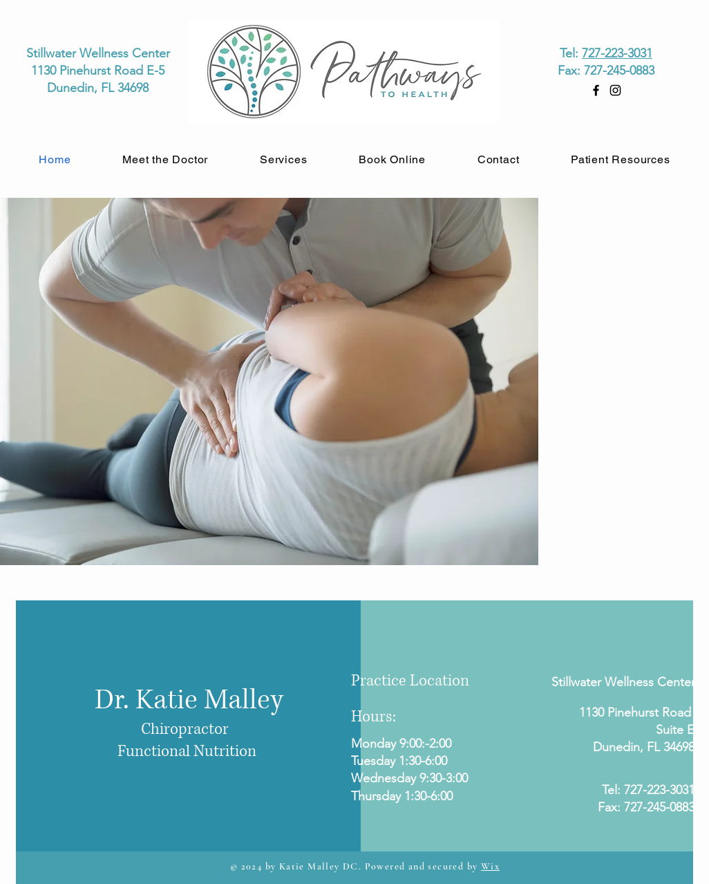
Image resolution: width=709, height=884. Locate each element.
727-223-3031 (617, 53)
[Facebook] (596, 90)
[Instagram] (615, 90)
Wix (490, 866)
